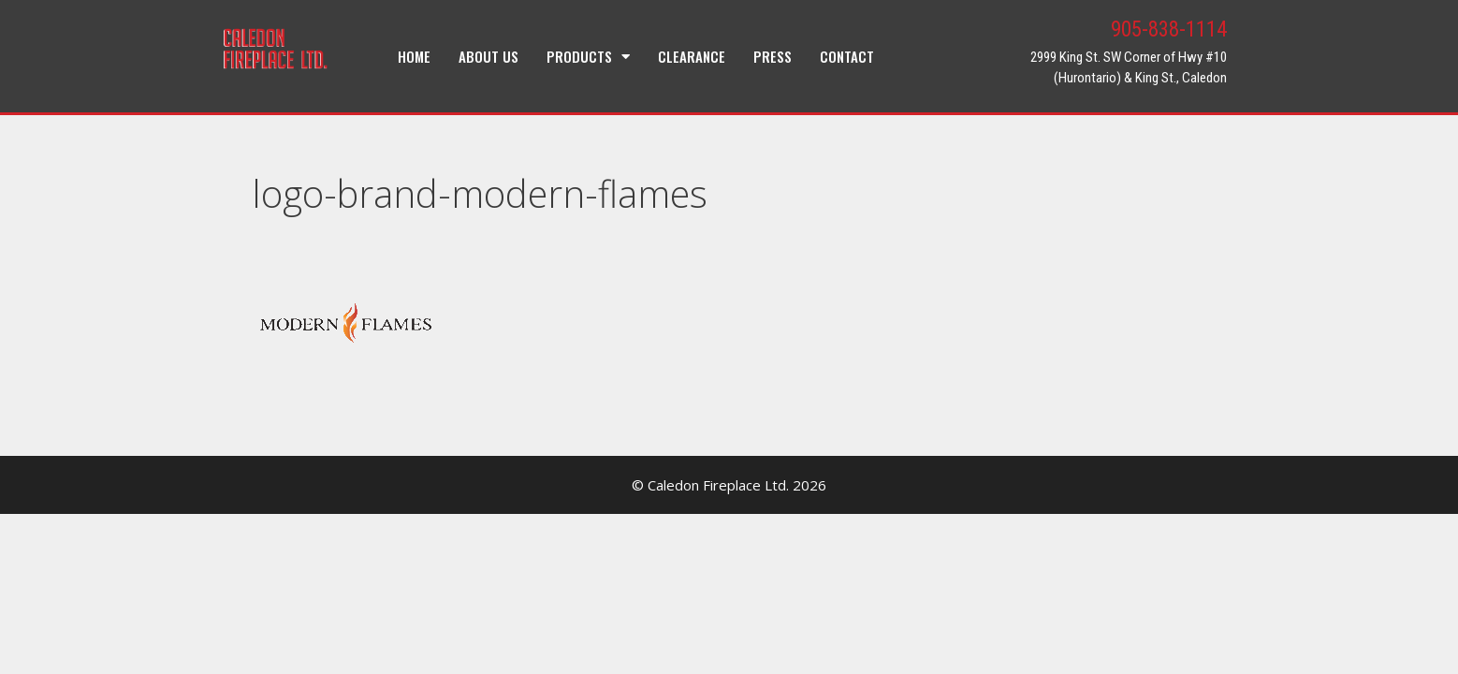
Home (414, 56)
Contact (847, 56)
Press (772, 56)
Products (588, 56)
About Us (488, 56)
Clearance (691, 56)
